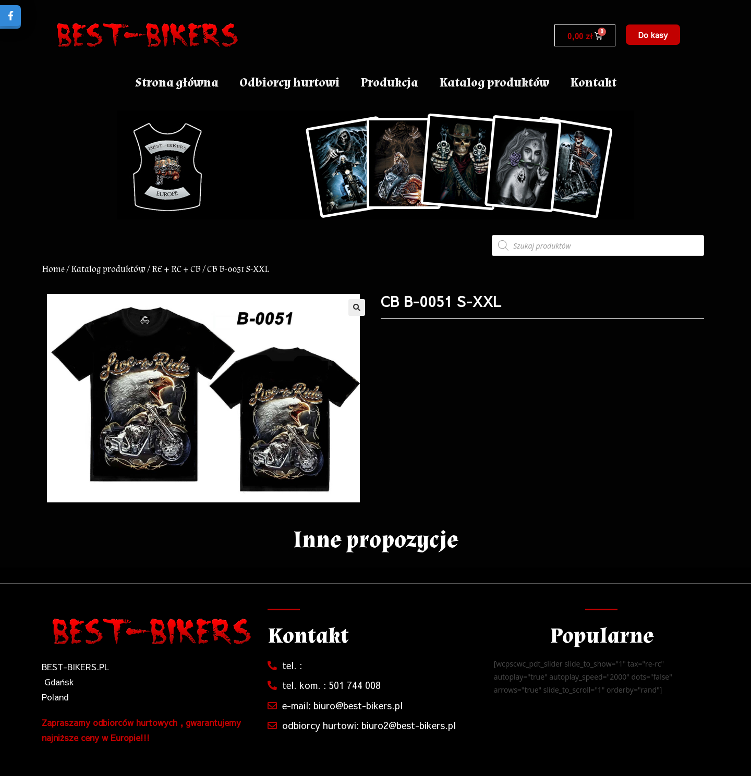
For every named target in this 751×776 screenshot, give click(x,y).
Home (53, 269)
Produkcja (389, 83)
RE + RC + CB (176, 269)
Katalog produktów (494, 83)
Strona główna (177, 83)
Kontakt (593, 83)
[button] (653, 34)
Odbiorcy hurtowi (289, 83)
